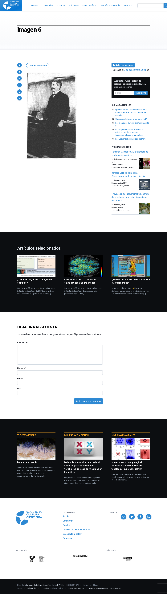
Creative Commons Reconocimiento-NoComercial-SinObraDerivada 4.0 (94, 588)
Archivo (66, 516)
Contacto (67, 538)
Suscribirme (141, 93)
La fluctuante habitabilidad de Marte (130, 139)
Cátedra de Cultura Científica (76, 529)
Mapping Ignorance (123, 435)
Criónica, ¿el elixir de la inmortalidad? (131, 119)
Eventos (66, 525)
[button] (19, 65)
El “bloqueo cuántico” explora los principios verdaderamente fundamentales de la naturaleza (129, 132)
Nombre (21, 368)
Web (19, 388)
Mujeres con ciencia (76, 435)
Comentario (23, 342)
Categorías (68, 520)
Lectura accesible (38, 65)
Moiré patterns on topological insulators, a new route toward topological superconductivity (127, 465)
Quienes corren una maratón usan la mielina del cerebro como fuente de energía (131, 112)
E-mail (20, 378)
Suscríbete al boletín (72, 534)
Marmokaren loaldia (27, 462)
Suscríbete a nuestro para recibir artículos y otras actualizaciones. (130, 84)
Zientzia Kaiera (26, 435)
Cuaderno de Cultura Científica (37, 588)
